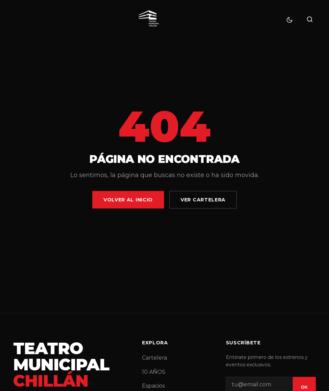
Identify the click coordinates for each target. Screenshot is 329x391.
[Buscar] (310, 19)
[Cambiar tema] (289, 20)
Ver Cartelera (203, 200)
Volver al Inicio (128, 200)
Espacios (153, 386)
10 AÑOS (153, 372)
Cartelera (154, 358)
